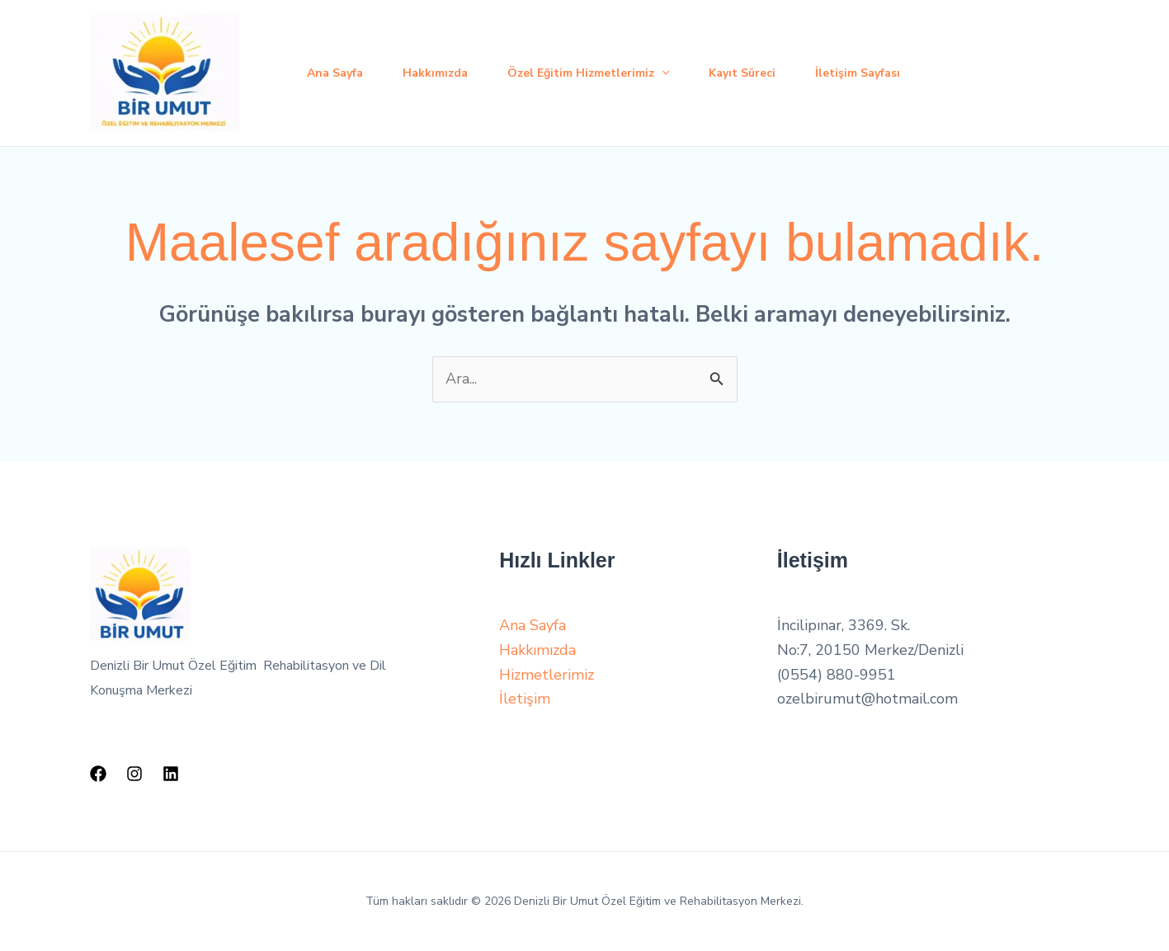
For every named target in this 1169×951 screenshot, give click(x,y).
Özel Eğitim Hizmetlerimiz (588, 73)
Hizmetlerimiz (546, 675)
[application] (661, 73)
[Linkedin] (171, 773)
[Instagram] (134, 773)
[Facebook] (98, 773)
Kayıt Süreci (742, 73)
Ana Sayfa (335, 73)
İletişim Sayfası (857, 73)
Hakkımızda (435, 73)
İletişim (524, 699)
